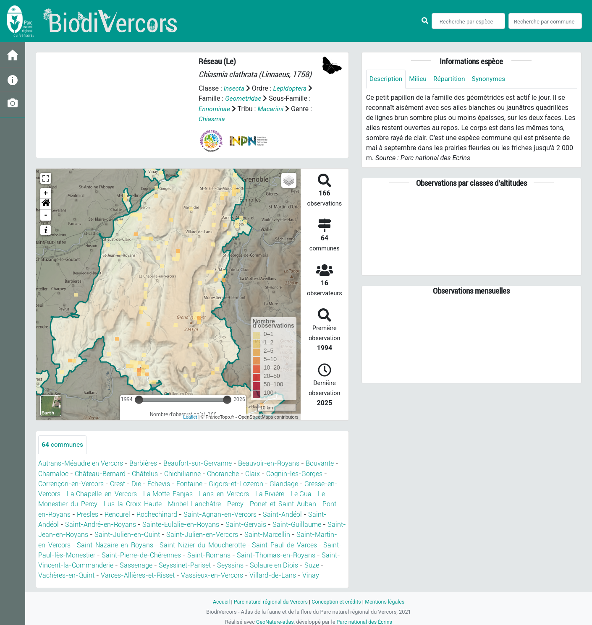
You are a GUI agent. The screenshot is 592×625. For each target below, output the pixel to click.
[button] (45, 203)
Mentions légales (387, 600)
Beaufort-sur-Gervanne (197, 463)
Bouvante (320, 463)
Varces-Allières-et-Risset (138, 574)
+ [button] (46, 193)
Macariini (272, 108)
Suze (311, 564)
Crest (117, 483)
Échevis (158, 483)
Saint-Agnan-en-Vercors (220, 514)
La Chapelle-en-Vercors (102, 493)
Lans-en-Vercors (224, 493)
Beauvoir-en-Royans (268, 463)
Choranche (223, 473)
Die (136, 483)
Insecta (234, 88)
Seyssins (230, 564)
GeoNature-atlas (273, 620)
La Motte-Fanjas (168, 493)
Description (386, 79)
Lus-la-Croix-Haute (133, 504)
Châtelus (145, 473)
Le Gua (301, 493)
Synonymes (491, 79)
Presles (87, 514)
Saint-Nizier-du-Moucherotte (203, 544)
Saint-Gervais (245, 524)
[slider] (139, 399)
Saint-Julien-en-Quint (127, 534)
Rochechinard (156, 514)
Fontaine (189, 483)
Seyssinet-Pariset (185, 564)
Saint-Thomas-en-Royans (276, 554)
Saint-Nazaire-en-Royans (115, 544)
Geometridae (243, 98)
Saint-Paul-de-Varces (284, 544)
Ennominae (215, 108)
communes (63, 444)
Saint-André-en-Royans (100, 524)
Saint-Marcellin (267, 534)
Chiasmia (212, 118)
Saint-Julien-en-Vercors (202, 534)
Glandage (284, 483)
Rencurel (117, 514)
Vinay (310, 574)
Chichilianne (182, 473)
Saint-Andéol (282, 514)
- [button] (46, 215)
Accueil (219, 600)
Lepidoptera (291, 88)
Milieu (419, 79)
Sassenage (136, 564)
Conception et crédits (337, 600)
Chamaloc (53, 473)
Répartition (451, 79)
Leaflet (190, 416)
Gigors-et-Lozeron (236, 483)
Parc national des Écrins (365, 620)
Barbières (143, 463)
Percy (235, 504)
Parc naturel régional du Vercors (269, 600)
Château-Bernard (100, 473)
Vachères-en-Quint (66, 574)
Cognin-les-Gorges (294, 473)
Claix (252, 473)
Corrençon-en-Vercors (71, 483)
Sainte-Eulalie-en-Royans (180, 524)
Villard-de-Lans (272, 574)
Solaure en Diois (274, 564)
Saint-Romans (209, 554)
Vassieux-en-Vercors (212, 574)
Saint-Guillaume (296, 524)
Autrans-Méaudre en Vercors (80, 463)
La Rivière (269, 493)
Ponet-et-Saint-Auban (283, 504)
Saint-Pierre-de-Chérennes (141, 554)
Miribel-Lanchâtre (194, 504)
